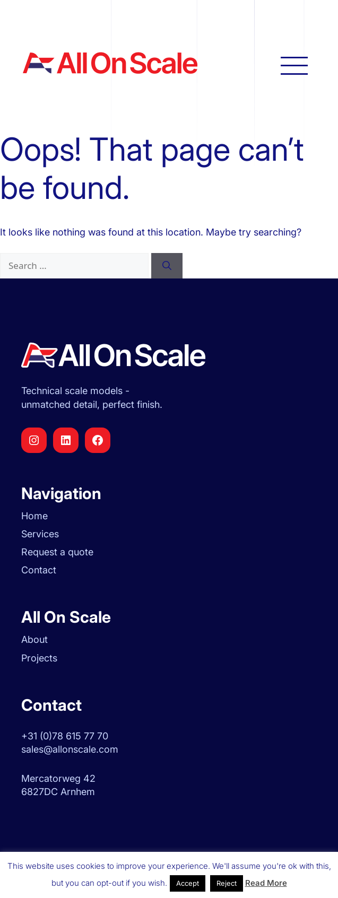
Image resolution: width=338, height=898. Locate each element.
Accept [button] (187, 883)
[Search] (167, 265)
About (34, 639)
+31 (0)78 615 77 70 (64, 736)
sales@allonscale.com (69, 749)
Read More (266, 883)
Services (40, 533)
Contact (38, 570)
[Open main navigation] (294, 65)
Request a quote (57, 551)
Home (34, 515)
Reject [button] (226, 883)
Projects (39, 658)
